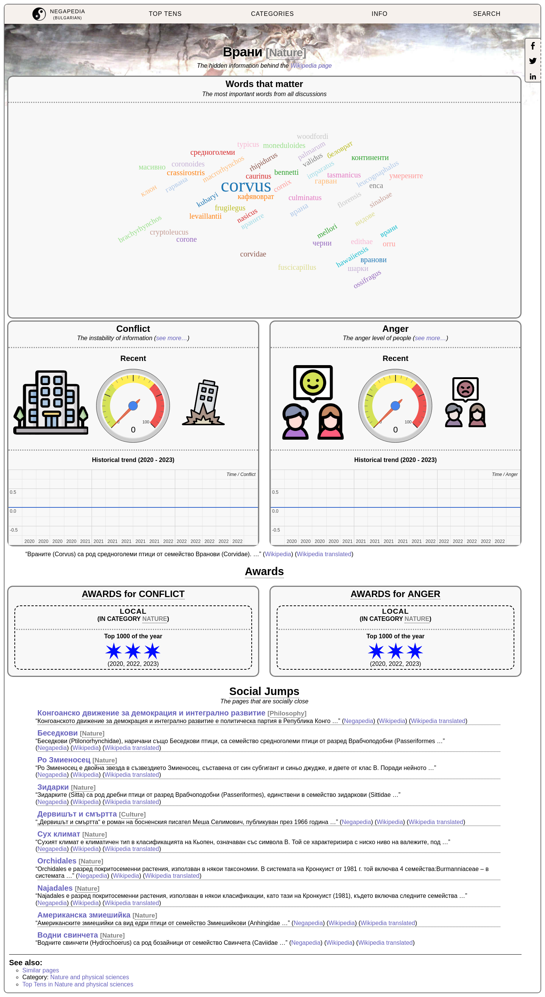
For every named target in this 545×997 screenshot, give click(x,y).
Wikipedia (278, 554)
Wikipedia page (311, 65)
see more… (171, 338)
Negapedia (358, 721)
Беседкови (57, 733)
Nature (286, 52)
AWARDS (101, 594)
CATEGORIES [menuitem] (272, 14)
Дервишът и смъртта (77, 814)
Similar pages (40, 970)
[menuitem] (58, 14)
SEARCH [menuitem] (487, 14)
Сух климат (58, 834)
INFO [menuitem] (380, 14)
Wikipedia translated (324, 554)
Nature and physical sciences (89, 977)
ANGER (424, 594)
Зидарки (53, 787)
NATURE (154, 619)
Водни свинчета (67, 935)
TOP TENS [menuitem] (165, 14)
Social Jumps (264, 691)
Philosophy (287, 713)
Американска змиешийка (84, 915)
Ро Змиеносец (63, 760)
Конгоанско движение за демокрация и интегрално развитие (151, 713)
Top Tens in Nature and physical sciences (77, 984)
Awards (264, 571)
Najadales (55, 888)
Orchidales (56, 861)
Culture (132, 814)
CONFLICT (162, 594)
